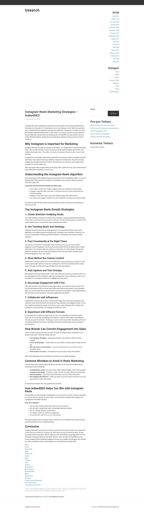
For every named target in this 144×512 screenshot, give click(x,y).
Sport (26, 458)
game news (79, 489)
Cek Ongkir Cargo (113, 96)
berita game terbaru (56, 489)
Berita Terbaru (29, 469)
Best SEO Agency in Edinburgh (100, 134)
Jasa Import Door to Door (33, 485)
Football (27, 460)
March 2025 (115, 50)
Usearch (32, 10)
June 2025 (115, 44)
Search (92, 109)
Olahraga (28, 478)
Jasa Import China (30, 482)
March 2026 (115, 19)
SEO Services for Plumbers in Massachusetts (104, 128)
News (117, 86)
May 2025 (116, 47)
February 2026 (114, 22)
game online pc (33, 490)
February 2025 (114, 53)
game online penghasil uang (45, 490)
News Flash (28, 449)
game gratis (72, 489)
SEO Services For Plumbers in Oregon (102, 125)
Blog (26, 451)
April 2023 (116, 61)
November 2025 (114, 30)
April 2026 (116, 16)
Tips (26, 462)
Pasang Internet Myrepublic (33, 480)
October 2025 (114, 33)
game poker (62, 490)
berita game (47, 489)
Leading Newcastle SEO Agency (100, 137)
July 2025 (116, 41)
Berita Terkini (29, 467)
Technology (28, 453)
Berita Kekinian (29, 471)
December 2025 (114, 27)
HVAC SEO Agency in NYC (98, 131)
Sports (27, 456)
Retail (117, 89)
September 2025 (114, 36)
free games (65, 489)
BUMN (117, 74)
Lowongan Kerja (114, 80)
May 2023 (116, 59)
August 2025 (115, 39)
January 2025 (114, 56)
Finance (116, 77)
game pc (55, 490)
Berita (27, 447)
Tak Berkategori (114, 91)
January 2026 (114, 24)
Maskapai (116, 83)
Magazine (94, 507)
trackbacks (45, 496)
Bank (117, 72)
